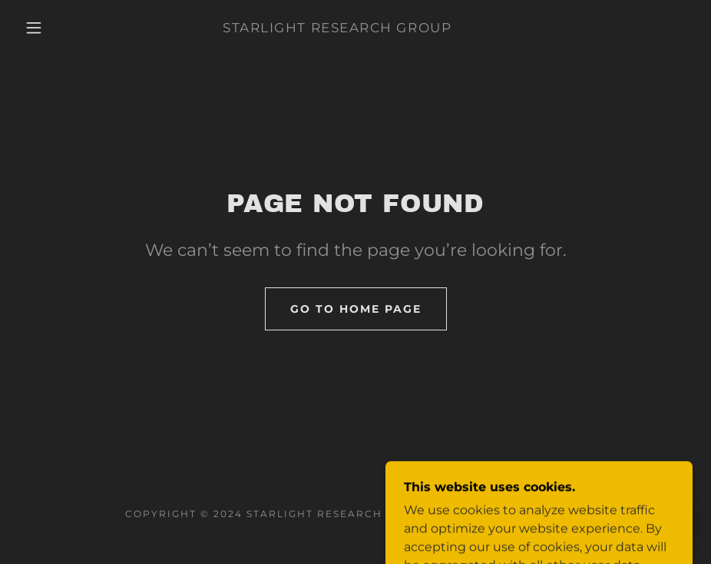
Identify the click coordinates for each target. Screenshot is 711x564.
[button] (33, 27)
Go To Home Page (356, 309)
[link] (337, 28)
